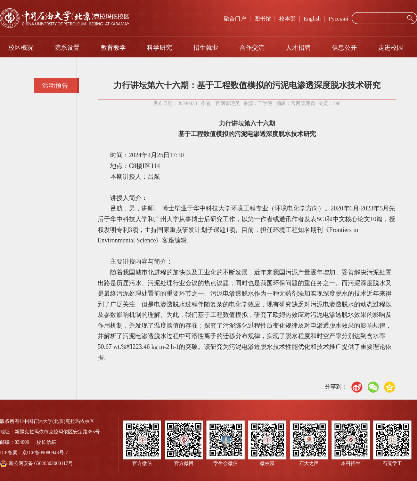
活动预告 (55, 85)
